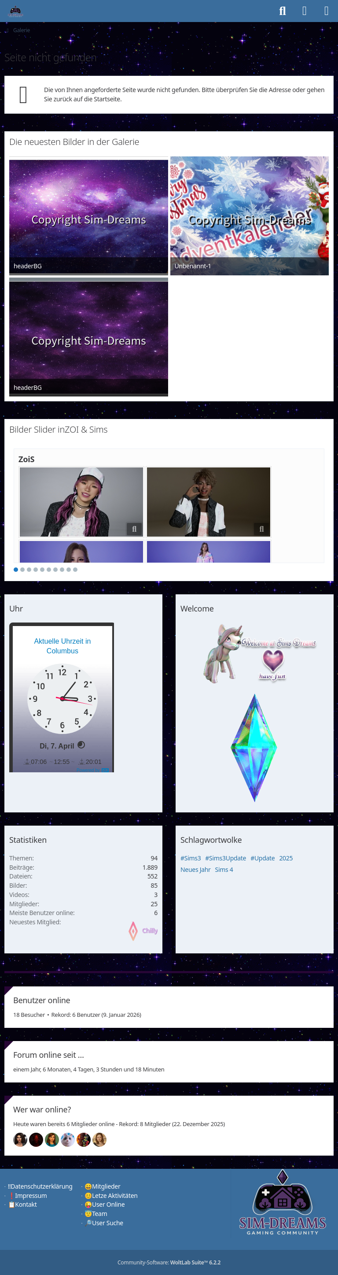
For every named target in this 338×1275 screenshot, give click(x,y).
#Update (262, 858)
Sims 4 (224, 869)
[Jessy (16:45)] (71, 1140)
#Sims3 (190, 858)
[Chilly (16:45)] (55, 1140)
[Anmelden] (304, 11)
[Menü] (326, 11)
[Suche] (282, 11)
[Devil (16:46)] (39, 1140)
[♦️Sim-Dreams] (15, 11)
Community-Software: (169, 1262)
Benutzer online (41, 1000)
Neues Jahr (195, 869)
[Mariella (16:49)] (23, 1140)
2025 (286, 858)
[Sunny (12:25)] (103, 1140)
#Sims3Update (225, 858)
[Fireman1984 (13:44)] (87, 1140)
